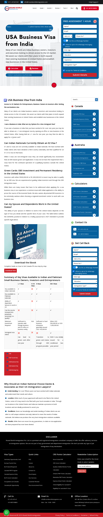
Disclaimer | (83, 514)
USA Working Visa (13, 369)
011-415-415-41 (12, 499)
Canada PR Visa (78, 114)
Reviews (33, 68)
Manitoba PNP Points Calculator (62, 477)
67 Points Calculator (80, 196)
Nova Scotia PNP (58, 459)
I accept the (74, 70)
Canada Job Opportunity (11, 485)
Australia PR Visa (79, 152)
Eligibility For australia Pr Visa (62, 488)
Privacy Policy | (57, 514)
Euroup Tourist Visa (10, 463)
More (72, 8)
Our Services (33, 477)
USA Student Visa (13, 365)
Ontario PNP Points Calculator (62, 473)
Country (35, 8)
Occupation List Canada (11, 481)
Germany (57, 8)
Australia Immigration (80, 158)
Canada (41, 8)
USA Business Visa (13, 361)
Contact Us (32, 470)
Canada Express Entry (81, 119)
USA (10, 353)
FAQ (30, 459)
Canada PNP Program (10, 470)
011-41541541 (11, 2)
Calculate (13, 68)
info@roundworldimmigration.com (34, 2)
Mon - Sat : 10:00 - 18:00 (48, 502)
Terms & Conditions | (70, 514)
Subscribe (82, 471)
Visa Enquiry (32, 474)
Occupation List (78, 168)
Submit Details (80, 74)
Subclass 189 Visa (79, 163)
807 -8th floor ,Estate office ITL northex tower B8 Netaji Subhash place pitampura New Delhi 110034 (87, 502)
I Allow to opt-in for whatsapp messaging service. (77, 45)
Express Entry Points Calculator (62, 480)
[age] (80, 49)
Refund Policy (93, 514)
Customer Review (34, 481)
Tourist (65, 8)
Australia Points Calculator (82, 212)
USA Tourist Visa (13, 357)
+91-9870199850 (12, 502)
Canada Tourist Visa (80, 134)
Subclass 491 (77, 173)
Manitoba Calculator (80, 201)
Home (10, 75)
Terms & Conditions (79, 70)
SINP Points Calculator (81, 207)
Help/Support (93, 2)
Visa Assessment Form (35, 485)
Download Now (10, 270)
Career (31, 463)
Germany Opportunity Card (12, 459)
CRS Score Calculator (80, 191)
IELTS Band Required (10, 466)
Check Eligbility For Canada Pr (62, 484)
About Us (31, 466)
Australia (49, 8)
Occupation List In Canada (82, 129)
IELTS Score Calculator (11, 477)
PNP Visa (76, 124)
